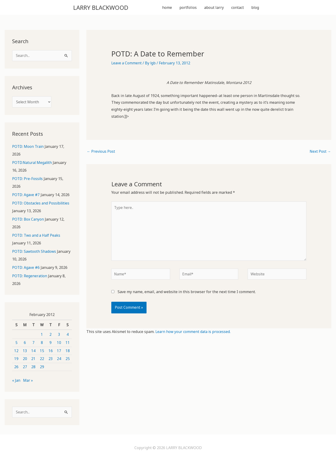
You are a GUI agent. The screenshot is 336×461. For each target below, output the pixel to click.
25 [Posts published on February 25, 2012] (68, 358)
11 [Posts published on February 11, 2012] (68, 342)
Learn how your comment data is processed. (193, 335)
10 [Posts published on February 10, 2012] (59, 342)
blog (255, 7)
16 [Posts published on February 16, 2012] (51, 350)
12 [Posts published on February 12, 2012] (16, 350)
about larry (214, 7)
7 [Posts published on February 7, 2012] (33, 342)
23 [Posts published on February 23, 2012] (51, 358)
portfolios (188, 7)
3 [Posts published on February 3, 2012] (59, 334)
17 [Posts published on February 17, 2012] (59, 350)
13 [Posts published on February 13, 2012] (25, 350)
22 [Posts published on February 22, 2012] (42, 358)
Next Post (320, 152)
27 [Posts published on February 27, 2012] (25, 366)
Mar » (28, 380)
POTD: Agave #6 (26, 267)
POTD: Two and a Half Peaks (37, 235)
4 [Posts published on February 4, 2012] (67, 334)
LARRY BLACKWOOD (106, 8)
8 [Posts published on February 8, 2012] (42, 342)
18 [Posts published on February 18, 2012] (68, 350)
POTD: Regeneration (30, 275)
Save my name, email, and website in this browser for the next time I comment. (187, 295)
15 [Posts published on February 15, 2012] (42, 350)
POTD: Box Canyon (28, 219)
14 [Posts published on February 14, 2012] (33, 350)
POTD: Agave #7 (26, 195)
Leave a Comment (126, 63)
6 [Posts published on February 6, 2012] (25, 342)
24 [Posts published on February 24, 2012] (59, 358)
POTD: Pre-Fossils (28, 179)
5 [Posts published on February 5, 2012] (16, 342)
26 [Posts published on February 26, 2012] (16, 366)
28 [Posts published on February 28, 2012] (33, 366)
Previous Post (101, 152)
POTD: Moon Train (28, 148)
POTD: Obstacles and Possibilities (42, 204)
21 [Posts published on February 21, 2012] (33, 358)
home (167, 7)
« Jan (16, 380)
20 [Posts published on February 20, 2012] (25, 358)
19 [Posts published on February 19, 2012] (16, 358)
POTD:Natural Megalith (33, 163)
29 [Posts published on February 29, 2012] (42, 366)
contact (237, 7)
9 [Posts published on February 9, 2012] (50, 342)
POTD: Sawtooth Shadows (34, 251)
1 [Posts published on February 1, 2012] (42, 334)
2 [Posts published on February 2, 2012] (50, 334)
